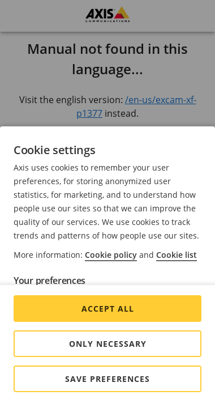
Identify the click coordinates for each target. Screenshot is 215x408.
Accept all (107, 308)
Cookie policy (111, 254)
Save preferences (107, 378)
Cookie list (176, 254)
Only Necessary (108, 343)
